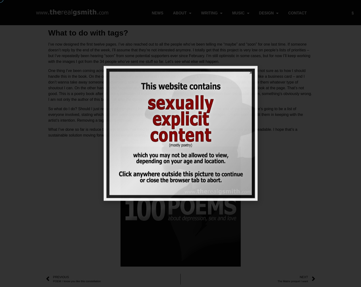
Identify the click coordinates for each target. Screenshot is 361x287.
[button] (251, 61)
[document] (180, 143)
